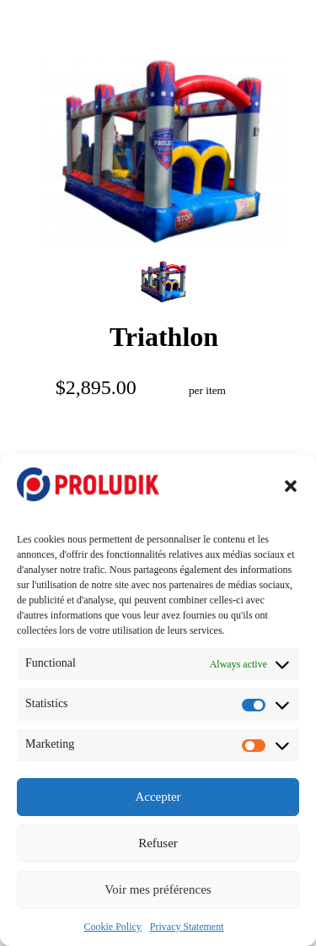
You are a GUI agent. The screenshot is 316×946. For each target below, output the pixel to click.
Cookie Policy (113, 926)
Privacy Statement (187, 926)
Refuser (158, 843)
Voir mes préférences (157, 889)
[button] (290, 486)
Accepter (157, 796)
